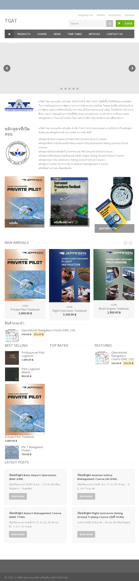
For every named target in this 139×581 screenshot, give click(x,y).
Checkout (129, 15)
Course (42, 34)
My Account (115, 15)
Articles (94, 34)
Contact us (115, 34)
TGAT (11, 20)
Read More (17, 496)
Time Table (75, 34)
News (57, 34)
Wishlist (101, 15)
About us (14, 42)
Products (23, 34)
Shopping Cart (85, 15)
